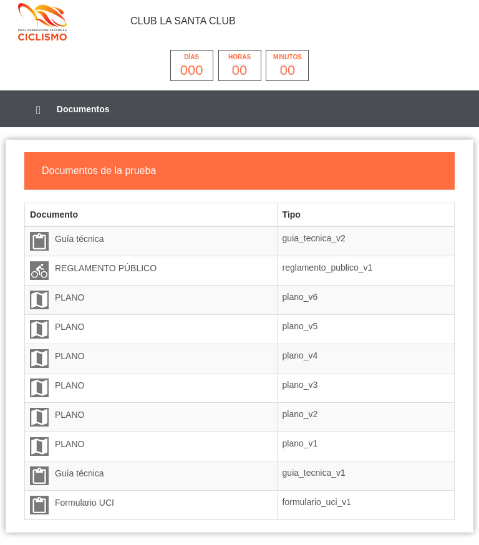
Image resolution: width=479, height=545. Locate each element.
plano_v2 (300, 414)
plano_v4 (300, 355)
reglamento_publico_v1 (328, 267)
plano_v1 (300, 443)
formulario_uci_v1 (317, 502)
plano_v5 (300, 326)
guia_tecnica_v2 (314, 238)
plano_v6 (300, 297)
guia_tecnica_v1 (314, 473)
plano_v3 (300, 385)
